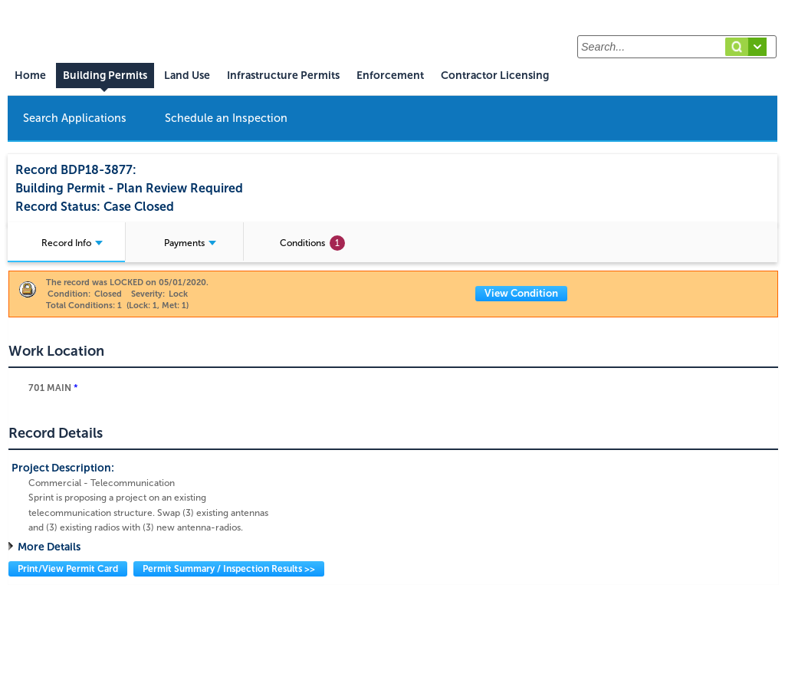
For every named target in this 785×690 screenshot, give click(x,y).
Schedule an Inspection (226, 118)
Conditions (312, 243)
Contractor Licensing (495, 75)
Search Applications (74, 118)
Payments (190, 243)
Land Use (187, 75)
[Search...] (677, 46)
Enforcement (390, 75)
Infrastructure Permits (283, 75)
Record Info (72, 243)
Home (30, 75)
